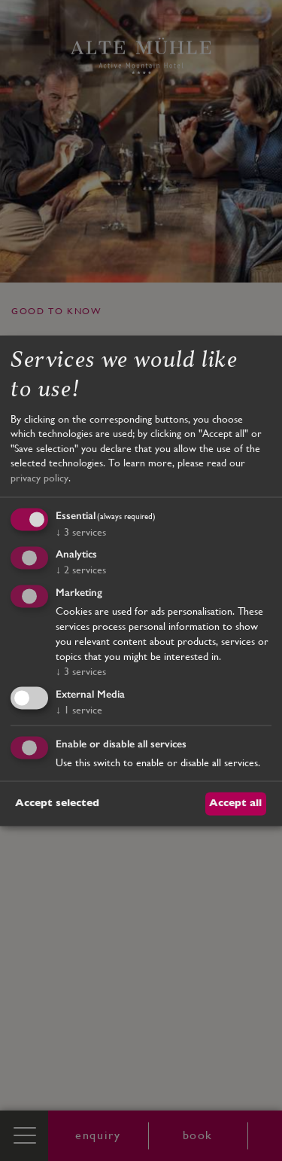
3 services (81, 532)
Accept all (235, 803)
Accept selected (57, 803)
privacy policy (39, 478)
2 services (81, 570)
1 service (79, 710)
